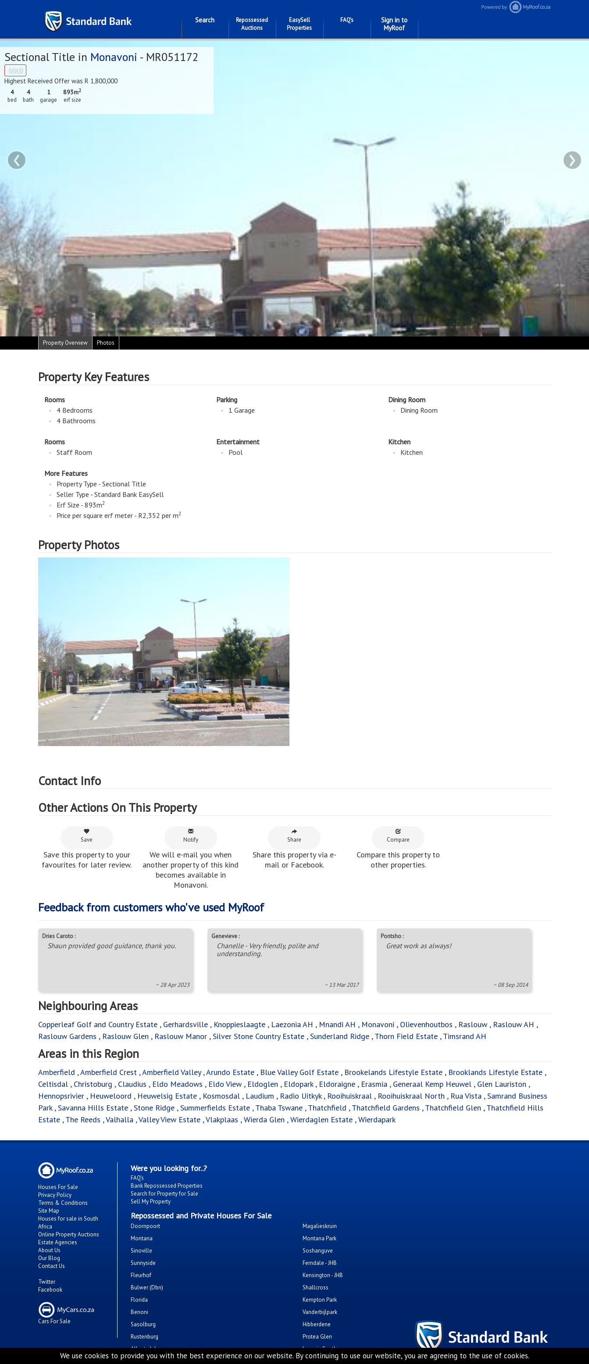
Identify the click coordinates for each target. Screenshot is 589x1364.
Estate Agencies (57, 1242)
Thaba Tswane (279, 1108)
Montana (142, 1238)
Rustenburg (144, 1336)
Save (87, 835)
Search (204, 20)
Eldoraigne (337, 1084)
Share (294, 835)
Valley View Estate (169, 1119)
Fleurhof (141, 1275)
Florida (139, 1299)
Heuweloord (111, 1096)
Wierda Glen (264, 1119)
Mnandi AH (337, 1024)
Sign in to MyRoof (394, 24)
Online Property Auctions (68, 1234)
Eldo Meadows (177, 1084)
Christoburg (93, 1084)
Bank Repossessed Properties (167, 1185)
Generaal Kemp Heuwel (432, 1084)
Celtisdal (53, 1084)
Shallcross (315, 1287)
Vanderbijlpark (320, 1312)
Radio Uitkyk (300, 1096)
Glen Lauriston (502, 1084)
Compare (398, 835)
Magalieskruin (320, 1226)
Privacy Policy (54, 1195)
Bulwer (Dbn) (147, 1287)
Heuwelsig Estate (167, 1096)
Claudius (132, 1084)
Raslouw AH (513, 1024)
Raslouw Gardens (67, 1036)
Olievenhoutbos (426, 1024)
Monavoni (113, 57)
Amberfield (56, 1072)
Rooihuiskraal (349, 1096)
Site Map (48, 1210)
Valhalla (119, 1119)
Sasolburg (143, 1324)
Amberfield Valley (171, 1072)
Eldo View (225, 1084)
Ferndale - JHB (320, 1263)
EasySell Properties (299, 24)
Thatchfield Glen (453, 1108)
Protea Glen (317, 1336)
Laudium (260, 1096)
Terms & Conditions (63, 1203)
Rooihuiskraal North (411, 1096)
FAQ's (346, 20)
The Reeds (82, 1119)
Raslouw (472, 1024)
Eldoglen (262, 1084)
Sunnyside (143, 1263)
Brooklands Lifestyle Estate (495, 1072)
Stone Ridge (154, 1108)
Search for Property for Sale (164, 1193)
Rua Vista (466, 1096)
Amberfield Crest (108, 1072)
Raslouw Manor (180, 1036)
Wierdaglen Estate (321, 1119)
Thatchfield (327, 1108)
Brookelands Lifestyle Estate (393, 1072)
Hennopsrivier (61, 1096)
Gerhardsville (185, 1024)
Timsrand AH (464, 1036)
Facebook (50, 1289)
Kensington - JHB (323, 1275)
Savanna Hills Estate (93, 1108)
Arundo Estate (230, 1072)
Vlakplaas (222, 1119)
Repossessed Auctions (252, 24)
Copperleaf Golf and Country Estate (97, 1024)
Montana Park (319, 1238)
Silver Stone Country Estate (258, 1036)
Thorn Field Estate (406, 1036)
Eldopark (298, 1084)
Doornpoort (145, 1226)
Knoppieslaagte (239, 1024)
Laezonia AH (292, 1024)
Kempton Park (320, 1299)
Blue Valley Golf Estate (299, 1072)
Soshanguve (318, 1250)
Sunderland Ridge (339, 1036)
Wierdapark (377, 1119)
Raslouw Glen (125, 1036)
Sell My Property (151, 1201)
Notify (190, 835)
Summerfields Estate (215, 1108)
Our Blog (49, 1258)
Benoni (139, 1312)
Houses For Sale (58, 1187)
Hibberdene (317, 1324)
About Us (49, 1250)
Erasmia (374, 1084)
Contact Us (51, 1266)
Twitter (46, 1281)
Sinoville (141, 1250)
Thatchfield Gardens (386, 1108)
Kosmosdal (221, 1096)
